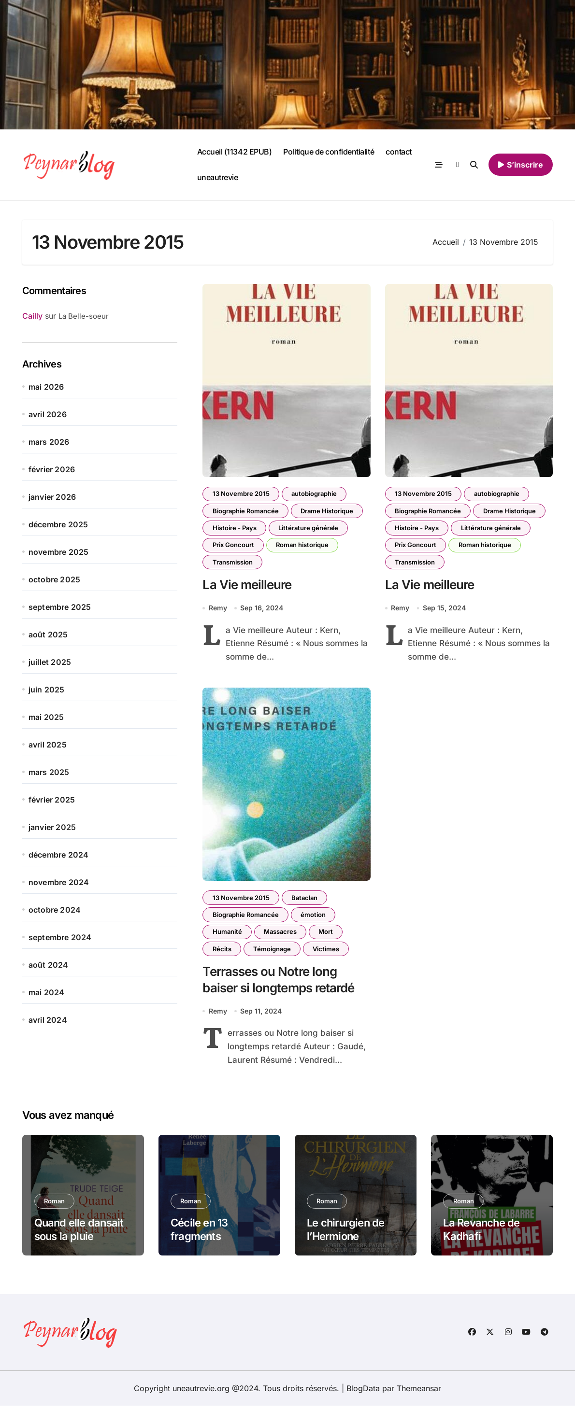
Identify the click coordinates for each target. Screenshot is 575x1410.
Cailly (32, 316)
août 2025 (48, 634)
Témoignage (273, 952)
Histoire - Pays (235, 529)
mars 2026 (49, 442)
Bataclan (305, 899)
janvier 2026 (52, 497)
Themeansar (419, 1392)
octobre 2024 (55, 910)
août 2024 (49, 965)
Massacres (281, 934)
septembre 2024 (60, 937)
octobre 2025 (54, 579)
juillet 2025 (50, 662)
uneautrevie (217, 177)
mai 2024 (47, 992)
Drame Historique (328, 511)
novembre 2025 (59, 552)
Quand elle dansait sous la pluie (79, 1234)
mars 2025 (49, 772)
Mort (327, 934)
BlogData (363, 1392)
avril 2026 (48, 414)
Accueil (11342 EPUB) (234, 151)
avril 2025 (48, 744)
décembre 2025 (58, 524)
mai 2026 (46, 387)
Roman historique (303, 546)
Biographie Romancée (246, 511)
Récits (222, 952)
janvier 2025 (52, 827)
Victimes (328, 952)
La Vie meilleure (248, 586)
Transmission (233, 563)
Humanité (227, 934)
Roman (54, 1205)
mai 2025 (46, 717)
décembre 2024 (59, 855)
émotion (314, 917)
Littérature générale (309, 529)
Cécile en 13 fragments (199, 1234)
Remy (218, 610)
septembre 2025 (60, 607)
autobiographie (315, 494)
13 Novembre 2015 (241, 494)
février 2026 (52, 469)
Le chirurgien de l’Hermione (345, 1234)
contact (399, 151)
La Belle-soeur (83, 316)
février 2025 (52, 799)
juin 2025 (47, 689)
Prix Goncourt (233, 546)
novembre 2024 (59, 882)
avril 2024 (48, 1020)
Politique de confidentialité (328, 151)
